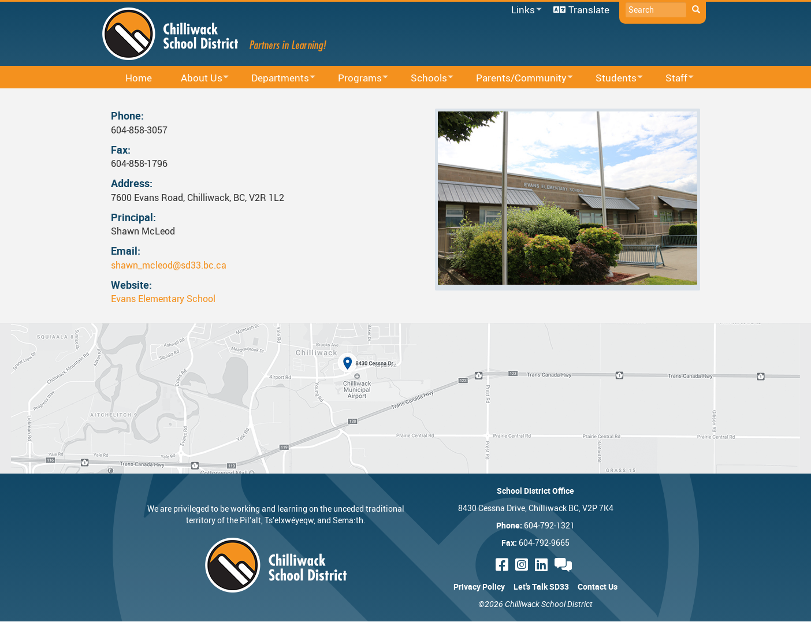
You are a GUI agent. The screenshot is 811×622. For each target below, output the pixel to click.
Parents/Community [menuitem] (517, 78)
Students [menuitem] (612, 78)
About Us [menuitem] (197, 78)
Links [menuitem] (524, 10)
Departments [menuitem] (275, 78)
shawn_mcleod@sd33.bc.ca (168, 265)
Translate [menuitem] (588, 9)
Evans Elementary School (163, 298)
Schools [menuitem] (424, 78)
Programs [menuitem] (355, 78)
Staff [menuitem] (672, 78)
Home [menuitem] (138, 77)
